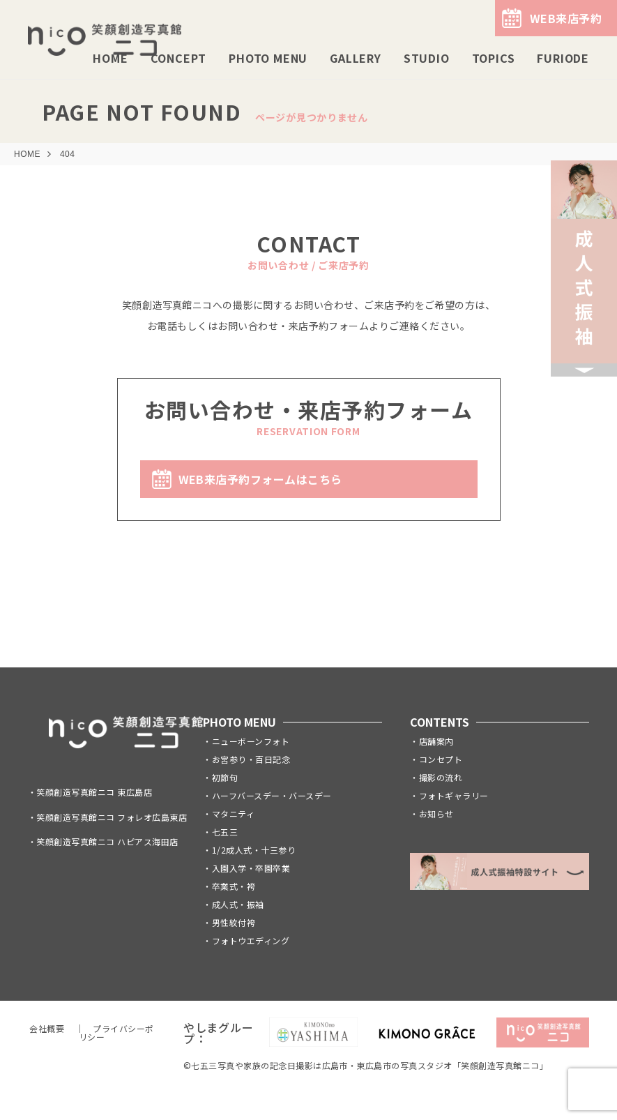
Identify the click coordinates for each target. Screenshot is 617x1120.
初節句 (225, 777)
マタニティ (233, 813)
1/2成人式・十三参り (254, 850)
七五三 (225, 832)
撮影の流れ (440, 777)
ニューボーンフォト (250, 741)
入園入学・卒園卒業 (251, 868)
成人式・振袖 (238, 904)
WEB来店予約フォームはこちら (260, 479)
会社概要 (46, 1028)
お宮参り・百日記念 (251, 759)
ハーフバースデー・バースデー (272, 795)
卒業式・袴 (233, 886)
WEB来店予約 (566, 18)
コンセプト (440, 759)
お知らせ (436, 813)
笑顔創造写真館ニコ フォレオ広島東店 (111, 817)
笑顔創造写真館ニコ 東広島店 (94, 792)
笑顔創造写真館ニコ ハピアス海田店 (107, 841)
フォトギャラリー (454, 795)
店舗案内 (436, 741)
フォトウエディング (250, 940)
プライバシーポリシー (116, 1032)
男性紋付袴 (233, 922)
